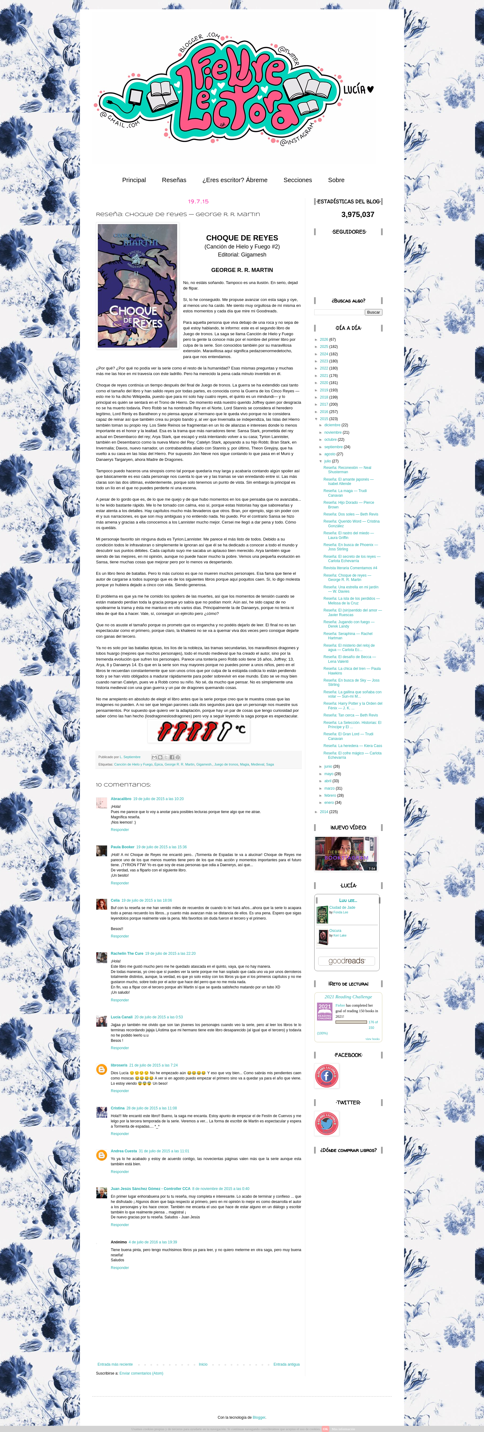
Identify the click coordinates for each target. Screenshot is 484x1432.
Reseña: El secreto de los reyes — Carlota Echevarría (352, 558)
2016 (324, 412)
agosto (330, 454)
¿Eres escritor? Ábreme (235, 180)
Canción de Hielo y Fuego (133, 764)
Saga (270, 764)
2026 (324, 339)
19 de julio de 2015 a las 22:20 (170, 953)
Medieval (257, 764)
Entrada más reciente (115, 1364)
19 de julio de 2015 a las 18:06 (147, 900)
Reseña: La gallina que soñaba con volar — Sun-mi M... (352, 694)
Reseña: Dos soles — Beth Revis (350, 514)
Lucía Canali (122, 1017)
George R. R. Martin (179, 764)
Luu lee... (348, 900)
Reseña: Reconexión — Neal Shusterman (347, 470)
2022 (324, 368)
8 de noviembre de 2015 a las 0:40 (220, 1189)
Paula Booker (123, 847)
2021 (324, 376)
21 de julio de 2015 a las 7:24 (153, 1065)
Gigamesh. (204, 764)
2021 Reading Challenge (348, 996)
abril (328, 781)
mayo (329, 774)
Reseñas (174, 180)
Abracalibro (121, 799)
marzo (330, 788)
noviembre (333, 432)
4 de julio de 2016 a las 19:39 (153, 1242)
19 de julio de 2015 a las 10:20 (158, 799)
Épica (158, 764)
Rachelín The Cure (127, 953)
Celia (115, 900)
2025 (324, 346)
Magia (244, 764)
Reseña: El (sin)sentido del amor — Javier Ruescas (352, 612)
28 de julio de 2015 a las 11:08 (152, 1108)
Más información (343, 1429)
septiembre (334, 447)
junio (328, 766)
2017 (324, 404)
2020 (324, 383)
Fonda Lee (340, 912)
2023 (324, 361)
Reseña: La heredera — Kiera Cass (352, 746)
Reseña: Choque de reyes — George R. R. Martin (347, 577)
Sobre (336, 180)
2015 (324, 419)
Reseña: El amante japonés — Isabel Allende (348, 481)
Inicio (203, 1364)
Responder (120, 830)
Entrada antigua (286, 1364)
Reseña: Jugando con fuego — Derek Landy (348, 624)
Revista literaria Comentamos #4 (350, 568)
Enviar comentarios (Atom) (141, 1373)
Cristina (118, 1108)
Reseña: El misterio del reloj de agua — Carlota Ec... (349, 647)
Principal (134, 180)
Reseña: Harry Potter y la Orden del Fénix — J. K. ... (352, 705)
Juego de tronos (226, 764)
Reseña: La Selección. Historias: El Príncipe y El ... (352, 724)
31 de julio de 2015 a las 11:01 (164, 1151)
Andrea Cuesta (124, 1151)
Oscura (335, 931)
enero (329, 802)
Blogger (259, 1417)
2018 (324, 397)
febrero (330, 795)
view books (372, 1039)
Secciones (298, 180)
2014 (324, 812)
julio (328, 461)
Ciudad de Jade (342, 907)
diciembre (332, 425)
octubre (331, 439)
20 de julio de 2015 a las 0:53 (159, 1017)
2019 (324, 390)
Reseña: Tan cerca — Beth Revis (350, 715)
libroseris (119, 1065)
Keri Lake (339, 935)
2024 (324, 354)
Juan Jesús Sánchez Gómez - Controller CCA (150, 1189)
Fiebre (340, 1005)
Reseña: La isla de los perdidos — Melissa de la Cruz (351, 600)
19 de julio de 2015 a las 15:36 (161, 847)
